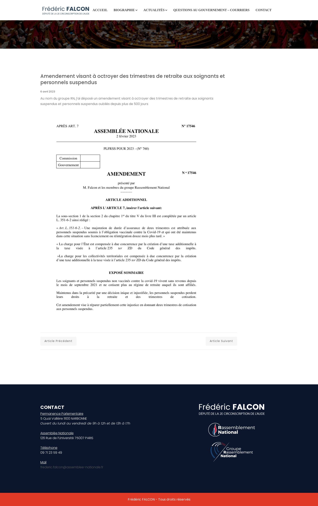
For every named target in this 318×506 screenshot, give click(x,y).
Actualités (153, 10)
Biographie (124, 10)
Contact (264, 10)
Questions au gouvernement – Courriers (211, 10)
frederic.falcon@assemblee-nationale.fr (72, 467)
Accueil (100, 10)
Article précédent (58, 341)
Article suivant (221, 341)
